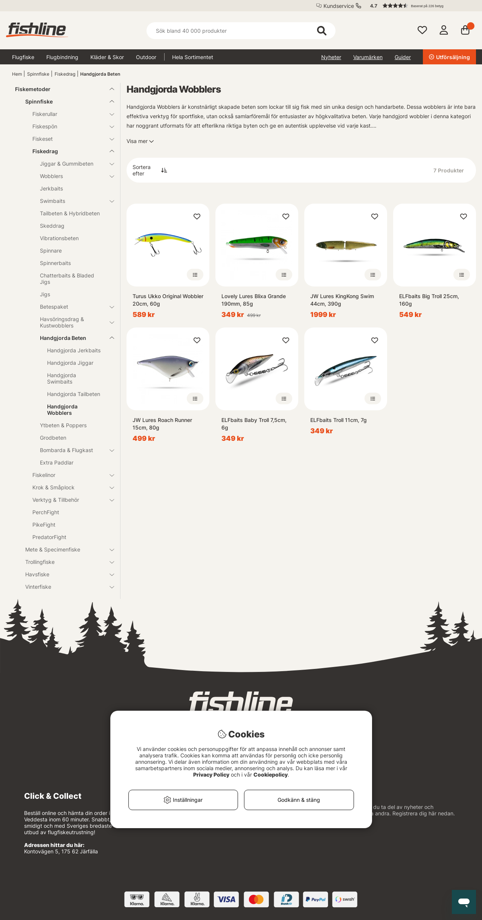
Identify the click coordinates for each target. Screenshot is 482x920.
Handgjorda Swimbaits (61, 378)
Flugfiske (23, 57)
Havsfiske (65, 574)
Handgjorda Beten (100, 74)
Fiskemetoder (60, 89)
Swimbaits (72, 201)
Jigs (45, 294)
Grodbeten (53, 437)
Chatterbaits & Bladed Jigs (67, 278)
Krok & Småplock (68, 487)
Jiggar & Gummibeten (72, 163)
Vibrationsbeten (59, 238)
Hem (17, 74)
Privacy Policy (211, 774)
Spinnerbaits (55, 263)
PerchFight (45, 512)
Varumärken (368, 57)
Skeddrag (52, 225)
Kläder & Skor (107, 57)
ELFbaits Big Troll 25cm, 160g (429, 300)
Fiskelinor (68, 475)
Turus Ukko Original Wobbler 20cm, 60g (168, 300)
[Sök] (240, 30)
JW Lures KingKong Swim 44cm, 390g (342, 300)
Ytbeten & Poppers (63, 425)
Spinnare (51, 250)
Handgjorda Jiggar (70, 362)
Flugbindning (62, 57)
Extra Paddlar (56, 462)
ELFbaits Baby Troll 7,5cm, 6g (254, 424)
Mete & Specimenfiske (65, 549)
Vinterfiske (65, 586)
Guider (403, 57)
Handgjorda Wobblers (62, 409)
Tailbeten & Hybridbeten (70, 213)
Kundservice (338, 6)
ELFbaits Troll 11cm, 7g (338, 420)
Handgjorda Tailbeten (73, 394)
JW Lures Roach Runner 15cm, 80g (162, 424)
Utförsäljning (449, 57)
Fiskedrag (65, 74)
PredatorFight (49, 537)
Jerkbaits (51, 188)
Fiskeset (68, 139)
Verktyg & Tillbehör (68, 500)
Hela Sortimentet (192, 57)
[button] (419, 5)
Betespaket (72, 306)
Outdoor (146, 57)
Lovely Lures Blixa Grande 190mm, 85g (253, 300)
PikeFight (43, 524)
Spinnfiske (38, 74)
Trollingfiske (65, 562)
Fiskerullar (68, 114)
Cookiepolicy (270, 774)
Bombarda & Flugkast (72, 450)
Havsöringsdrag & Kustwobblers (72, 322)
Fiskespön (68, 126)
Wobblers (72, 176)
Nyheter (331, 57)
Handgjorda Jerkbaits (74, 350)
